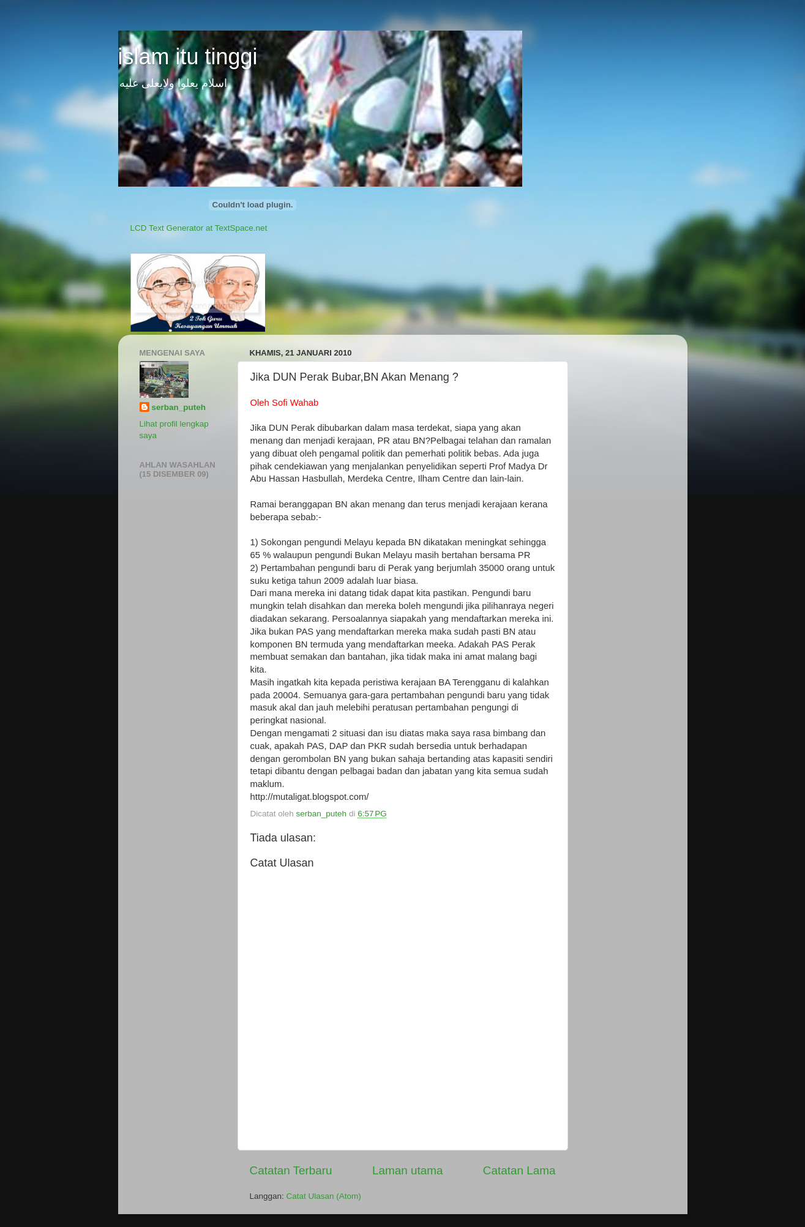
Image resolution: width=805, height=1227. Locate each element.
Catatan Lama (519, 1170)
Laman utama (407, 1170)
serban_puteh (179, 407)
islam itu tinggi (188, 56)
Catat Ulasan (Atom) (323, 1196)
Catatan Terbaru (291, 1170)
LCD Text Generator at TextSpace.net (199, 228)
